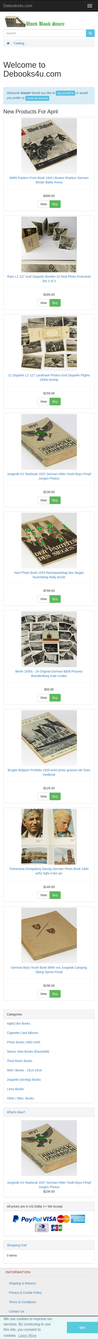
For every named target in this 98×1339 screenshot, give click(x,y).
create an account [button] (37, 98)
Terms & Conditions (22, 1302)
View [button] (43, 204)
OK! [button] (82, 1327)
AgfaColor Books (18, 1023)
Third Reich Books (19, 1061)
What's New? (16, 1112)
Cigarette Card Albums (22, 1033)
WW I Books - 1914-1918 (24, 1070)
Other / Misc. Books (20, 1098)
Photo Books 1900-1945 (23, 1042)
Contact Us (16, 1311)
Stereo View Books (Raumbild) (28, 1051)
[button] (60, 1328)
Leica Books (15, 1089)
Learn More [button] (27, 1335)
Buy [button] (55, 204)
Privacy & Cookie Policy (25, 1292)
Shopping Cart (17, 1245)
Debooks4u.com (17, 6)
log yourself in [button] (65, 93)
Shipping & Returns (22, 1283)
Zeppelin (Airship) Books (24, 1079)
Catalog (19, 43)
